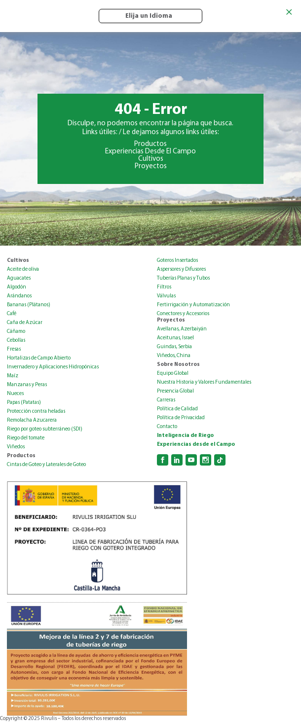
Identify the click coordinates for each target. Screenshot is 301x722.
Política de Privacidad (181, 418)
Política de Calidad (177, 409)
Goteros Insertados (177, 260)
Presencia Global (175, 391)
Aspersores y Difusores (181, 269)
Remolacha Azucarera (32, 420)
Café (11, 314)
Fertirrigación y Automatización (193, 305)
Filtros (164, 287)
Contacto (167, 427)
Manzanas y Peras (27, 385)
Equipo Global (172, 373)
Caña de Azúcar (24, 322)
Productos (150, 144)
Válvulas (166, 296)
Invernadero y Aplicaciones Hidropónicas (53, 367)
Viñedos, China (173, 356)
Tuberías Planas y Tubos (183, 278)
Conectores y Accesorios (183, 314)
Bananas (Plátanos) (28, 305)
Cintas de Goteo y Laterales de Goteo (46, 465)
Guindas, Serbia (174, 347)
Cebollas (16, 340)
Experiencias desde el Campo (196, 444)
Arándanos (19, 296)
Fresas (14, 349)
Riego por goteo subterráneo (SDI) (44, 429)
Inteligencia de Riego (185, 435)
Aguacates (19, 278)
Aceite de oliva (23, 269)
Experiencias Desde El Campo (150, 151)
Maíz (12, 376)
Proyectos (151, 166)
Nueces (15, 394)
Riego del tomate (25, 438)
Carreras (166, 400)
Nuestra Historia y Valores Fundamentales (204, 382)
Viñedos (16, 447)
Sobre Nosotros (178, 364)
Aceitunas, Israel (175, 338)
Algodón (16, 287)
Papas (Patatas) (24, 402)
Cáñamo (16, 331)
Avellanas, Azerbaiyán (182, 329)
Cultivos (150, 159)
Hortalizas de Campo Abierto (39, 358)
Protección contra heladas (36, 411)
